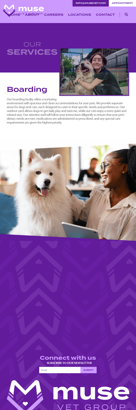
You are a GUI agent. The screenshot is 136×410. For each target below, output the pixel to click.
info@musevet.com (91, 3)
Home (14, 14)
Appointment (122, 3)
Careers (53, 14)
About (32, 14)
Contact (105, 14)
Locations (79, 14)
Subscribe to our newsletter (67, 363)
